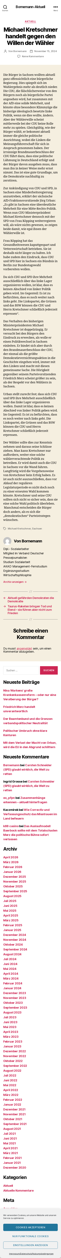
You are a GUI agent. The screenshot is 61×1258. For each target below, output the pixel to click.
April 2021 (10, 1148)
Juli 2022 (9, 1075)
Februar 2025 (12, 925)
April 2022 (10, 1090)
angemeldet (24, 648)
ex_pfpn (9, 798)
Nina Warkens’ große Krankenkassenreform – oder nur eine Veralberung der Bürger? (29, 695)
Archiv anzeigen (15, 581)
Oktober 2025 (13, 886)
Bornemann (20, 51)
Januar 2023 (12, 1046)
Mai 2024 (9, 968)
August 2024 (12, 954)
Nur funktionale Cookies (30, 1236)
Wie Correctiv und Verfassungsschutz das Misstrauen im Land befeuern (30, 814)
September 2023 (15, 1007)
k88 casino (11, 826)
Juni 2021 (10, 1138)
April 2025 (10, 915)
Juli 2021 (9, 1133)
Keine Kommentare (33, 56)
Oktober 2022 (13, 1061)
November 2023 (14, 998)
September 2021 (15, 1124)
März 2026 (11, 862)
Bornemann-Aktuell (30, 7)
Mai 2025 (9, 910)
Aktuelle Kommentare (18, 1190)
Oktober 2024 (13, 944)
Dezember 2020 (14, 1167)
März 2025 (11, 920)
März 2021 (10, 1153)
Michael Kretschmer (19, 528)
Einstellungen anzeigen (30, 1245)
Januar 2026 (12, 872)
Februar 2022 (12, 1099)
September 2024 (15, 949)
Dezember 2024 (14, 935)
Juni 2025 (10, 905)
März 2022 (10, 1095)
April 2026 (10, 857)
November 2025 (14, 881)
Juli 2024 (9, 959)
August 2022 (12, 1070)
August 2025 (12, 896)
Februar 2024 (12, 983)
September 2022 (15, 1065)
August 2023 (12, 1012)
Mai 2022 (9, 1085)
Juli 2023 (9, 1017)
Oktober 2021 (12, 1119)
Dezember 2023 (14, 993)
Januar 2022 (12, 1104)
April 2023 (10, 1032)
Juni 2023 (10, 1022)
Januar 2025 (12, 930)
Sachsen (37, 528)
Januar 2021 (12, 1162)
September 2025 (15, 891)
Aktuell (30, 21)
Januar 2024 (12, 988)
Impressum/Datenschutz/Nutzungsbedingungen (31, 1254)
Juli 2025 (9, 901)
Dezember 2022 (14, 1051)
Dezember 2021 (14, 1109)
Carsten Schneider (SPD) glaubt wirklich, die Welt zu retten (27, 769)
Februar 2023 (12, 1041)
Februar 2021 (12, 1158)
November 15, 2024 (45, 51)
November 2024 (14, 939)
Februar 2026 (12, 867)
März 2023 (11, 1036)
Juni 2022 (10, 1080)
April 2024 (10, 973)
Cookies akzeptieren (30, 1227)
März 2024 (11, 978)
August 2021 (12, 1128)
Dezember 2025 (14, 876)
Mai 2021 (9, 1143)
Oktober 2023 (13, 1002)
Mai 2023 (9, 1027)
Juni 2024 (10, 964)
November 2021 (14, 1114)
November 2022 (14, 1056)
